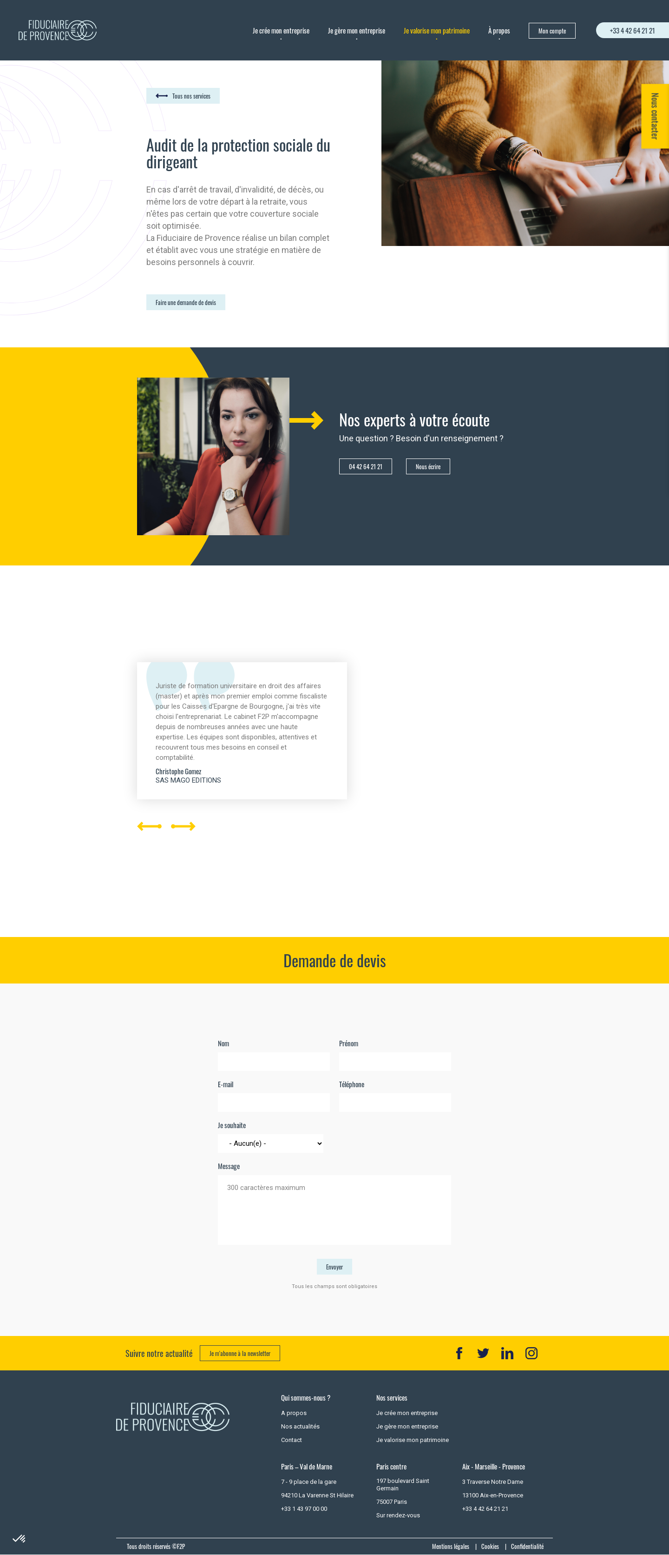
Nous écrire (428, 466)
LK (507, 1353)
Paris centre (391, 1466)
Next (183, 885)
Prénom (348, 1043)
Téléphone (351, 1084)
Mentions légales (450, 1546)
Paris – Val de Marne (306, 1466)
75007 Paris (391, 1501)
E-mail (225, 1084)
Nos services (391, 1398)
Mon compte (552, 30)
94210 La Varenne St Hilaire (317, 1495)
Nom (223, 1043)
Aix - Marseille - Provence (493, 1466)
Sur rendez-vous (398, 1515)
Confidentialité (527, 1546)
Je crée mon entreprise (281, 30)
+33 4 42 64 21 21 (632, 30)
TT (483, 1353)
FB (459, 1353)
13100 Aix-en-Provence (492, 1495)
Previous (149, 626)
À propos (499, 30)
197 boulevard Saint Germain (402, 1484)
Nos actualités (300, 1426)
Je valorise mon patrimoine (437, 30)
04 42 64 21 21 (365, 466)
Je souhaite (232, 1125)
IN (531, 1353)
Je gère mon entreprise (356, 30)
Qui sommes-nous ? (305, 1398)
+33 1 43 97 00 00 (304, 1508)
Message (229, 1166)
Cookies (490, 1546)
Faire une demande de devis (186, 302)
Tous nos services (191, 95)
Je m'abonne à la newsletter (240, 1353)
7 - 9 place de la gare (308, 1481)
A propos (294, 1412)
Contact (291, 1439)
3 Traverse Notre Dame (492, 1481)
